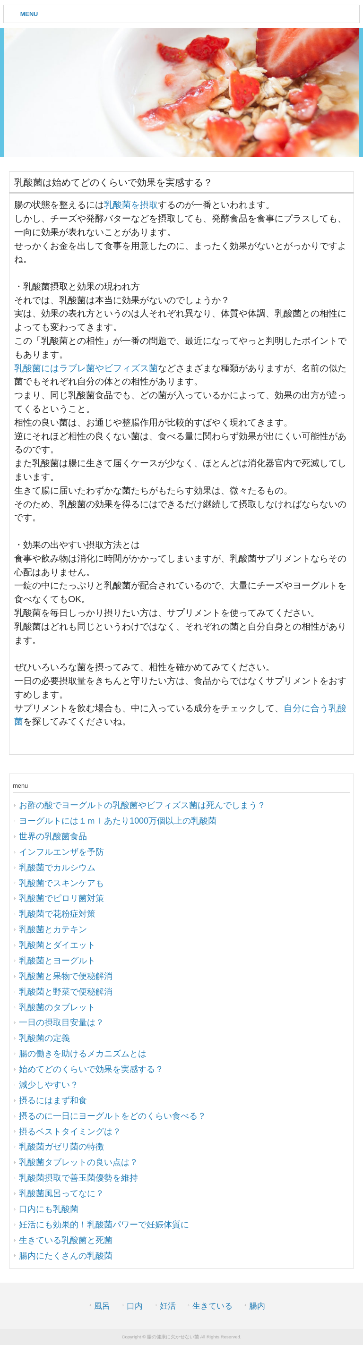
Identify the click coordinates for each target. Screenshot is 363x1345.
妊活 (168, 1306)
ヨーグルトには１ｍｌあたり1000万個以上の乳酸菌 (117, 821)
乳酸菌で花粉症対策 (57, 914)
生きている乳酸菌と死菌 (65, 1240)
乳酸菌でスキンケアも (61, 883)
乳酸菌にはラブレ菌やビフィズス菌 (86, 368)
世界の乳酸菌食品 (53, 836)
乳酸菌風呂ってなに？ (61, 1193)
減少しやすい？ (48, 1085)
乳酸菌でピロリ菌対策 (61, 898)
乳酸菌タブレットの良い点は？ (78, 1162)
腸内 (257, 1306)
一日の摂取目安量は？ (61, 1022)
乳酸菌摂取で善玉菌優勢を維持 (78, 1178)
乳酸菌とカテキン (53, 929)
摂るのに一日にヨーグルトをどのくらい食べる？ (112, 1116)
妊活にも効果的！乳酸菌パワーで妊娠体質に (104, 1224)
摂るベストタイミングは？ (70, 1131)
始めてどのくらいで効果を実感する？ (91, 1069)
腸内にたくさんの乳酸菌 (65, 1255)
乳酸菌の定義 (44, 1038)
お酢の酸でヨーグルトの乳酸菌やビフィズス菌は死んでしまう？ (142, 805)
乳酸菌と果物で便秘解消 (65, 976)
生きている (212, 1306)
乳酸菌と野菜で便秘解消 (65, 991)
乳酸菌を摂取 (131, 205)
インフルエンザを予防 (61, 852)
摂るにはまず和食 (53, 1100)
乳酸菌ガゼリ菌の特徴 (61, 1146)
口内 (135, 1306)
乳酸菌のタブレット (57, 1007)
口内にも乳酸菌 (48, 1209)
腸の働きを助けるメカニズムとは (83, 1053)
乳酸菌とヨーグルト (57, 960)
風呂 (102, 1306)
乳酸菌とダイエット (57, 945)
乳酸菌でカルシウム (57, 867)
